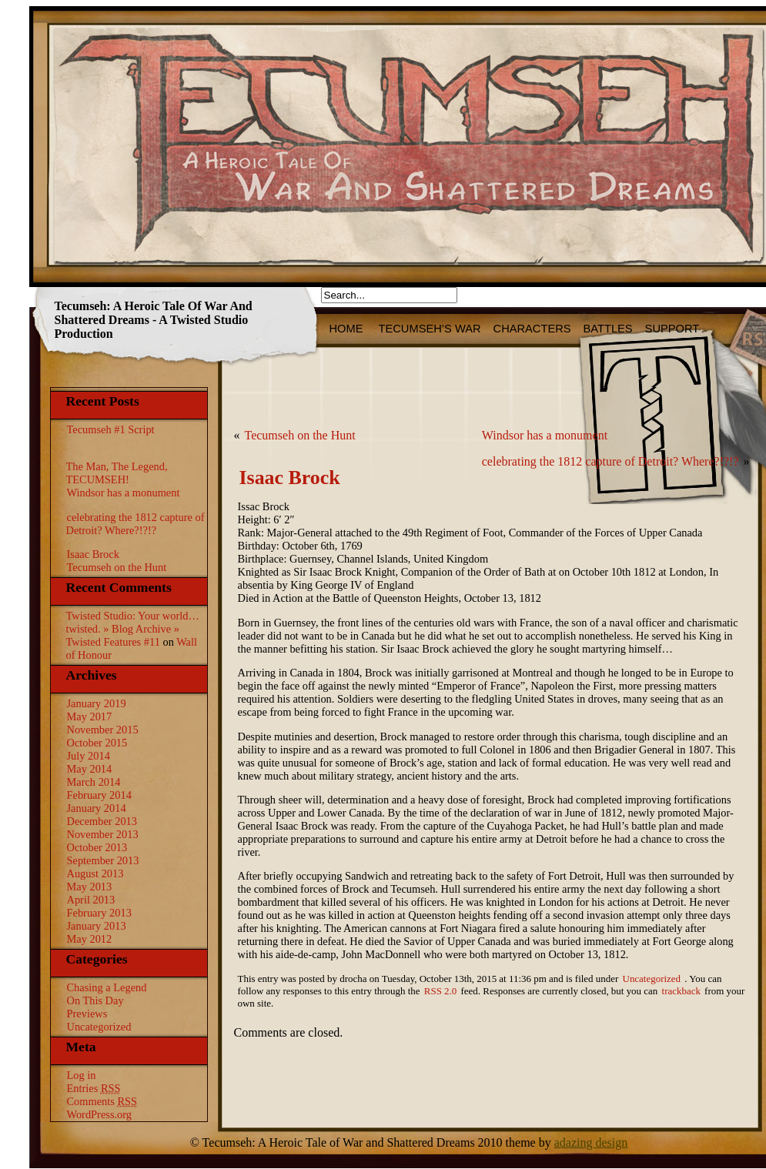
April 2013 (91, 899)
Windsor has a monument (123, 492)
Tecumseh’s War (430, 328)
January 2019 (96, 703)
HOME (347, 328)
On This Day (95, 1000)
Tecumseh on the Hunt (117, 567)
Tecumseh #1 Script (111, 429)
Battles (608, 328)
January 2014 (96, 808)
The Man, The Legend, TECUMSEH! (117, 473)
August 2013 (95, 873)
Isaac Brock (93, 554)
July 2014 (88, 756)
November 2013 (103, 834)
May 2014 (89, 769)
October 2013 (97, 847)
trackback (681, 991)
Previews (87, 1013)
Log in (81, 1075)
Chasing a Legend (107, 987)
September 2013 (103, 860)
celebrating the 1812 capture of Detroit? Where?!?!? (135, 523)
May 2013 (89, 886)
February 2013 (99, 913)
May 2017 (89, 716)
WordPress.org (99, 1114)
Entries (94, 1088)
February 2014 (99, 795)
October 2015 (97, 742)
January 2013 (96, 926)
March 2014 (94, 782)
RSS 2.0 (440, 991)
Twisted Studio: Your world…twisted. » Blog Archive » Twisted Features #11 (132, 629)
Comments (102, 1101)
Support (672, 328)
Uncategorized (99, 1026)
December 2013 (102, 821)
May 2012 (89, 939)
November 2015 (103, 729)
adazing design (591, 1142)
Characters (532, 328)
